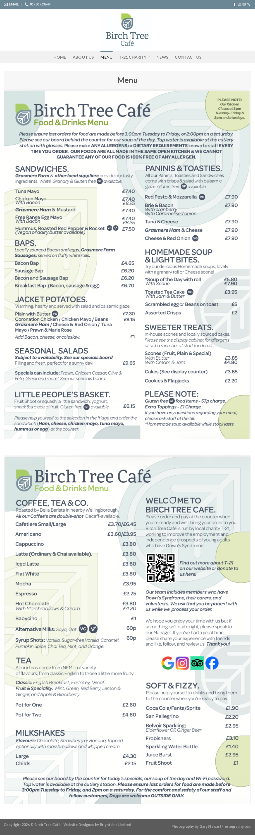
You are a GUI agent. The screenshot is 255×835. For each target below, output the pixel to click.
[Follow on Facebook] (234, 4)
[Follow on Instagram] (239, 4)
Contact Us (188, 57)
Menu (106, 57)
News (162, 57)
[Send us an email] (244, 4)
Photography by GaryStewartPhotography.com (211, 826)
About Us (83, 57)
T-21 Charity (134, 57)
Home (60, 57)
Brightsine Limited (115, 825)
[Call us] (248, 4)
